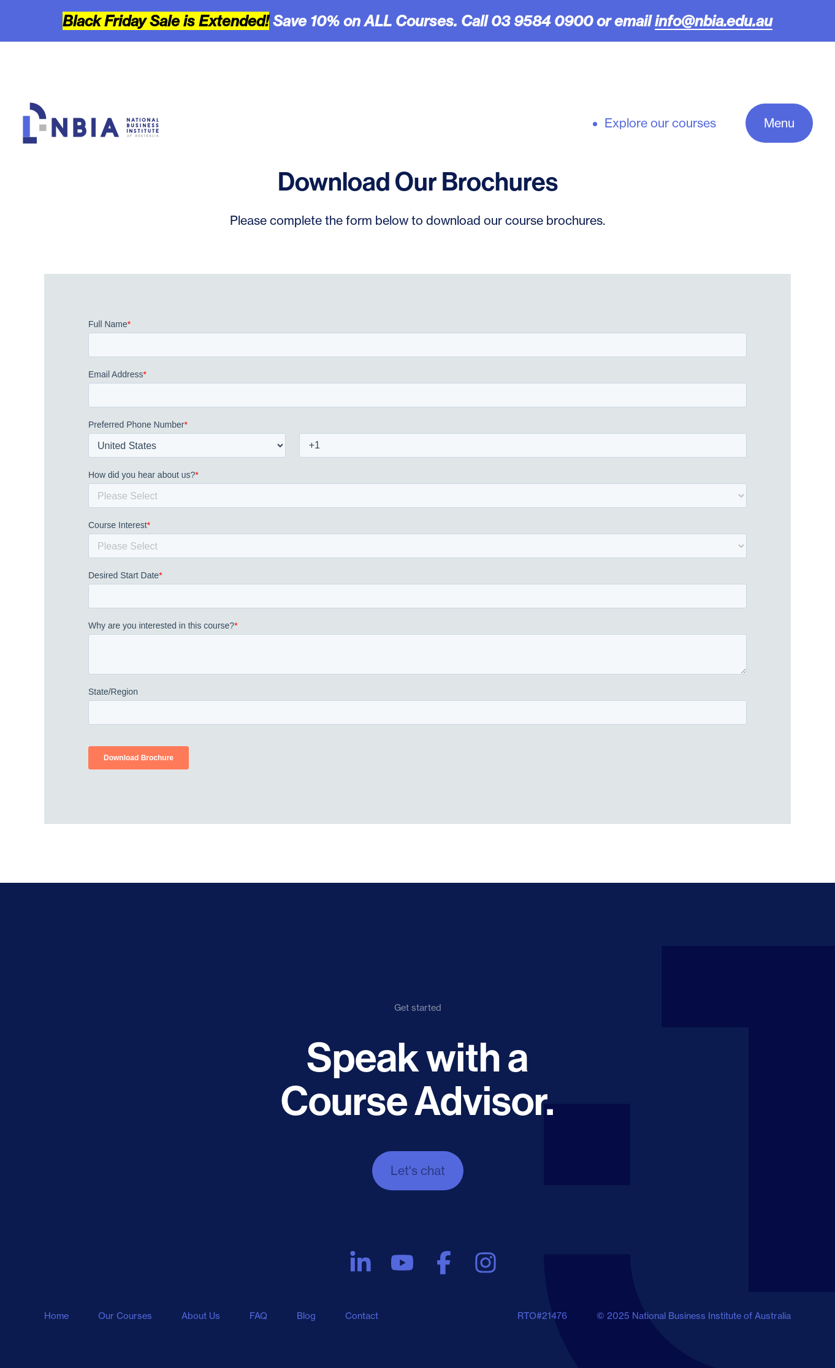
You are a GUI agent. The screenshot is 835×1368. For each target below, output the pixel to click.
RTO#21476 (542, 1315)
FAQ (258, 1315)
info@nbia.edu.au (713, 21)
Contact (361, 1315)
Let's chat (418, 1170)
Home (56, 1315)
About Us (200, 1315)
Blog (306, 1315)
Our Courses (125, 1315)
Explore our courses (660, 123)
